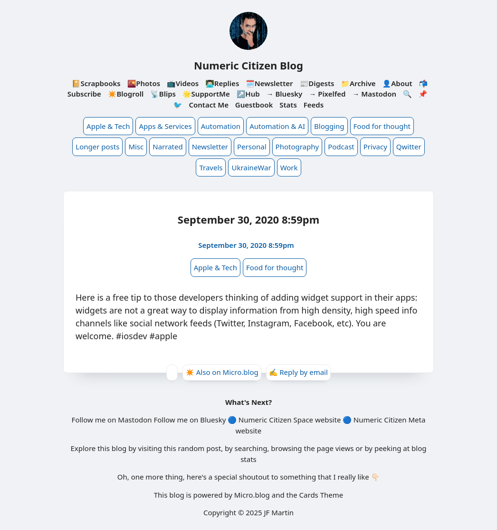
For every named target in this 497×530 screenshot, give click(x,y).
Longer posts (97, 146)
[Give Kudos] (172, 372)
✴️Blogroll (125, 93)
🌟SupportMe (206, 93)
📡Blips (163, 93)
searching (251, 448)
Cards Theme (321, 495)
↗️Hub (248, 93)
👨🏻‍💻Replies (222, 83)
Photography (297, 146)
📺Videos (183, 83)
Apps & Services (165, 126)
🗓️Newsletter (269, 83)
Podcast (341, 146)
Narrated (167, 146)
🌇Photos (143, 83)
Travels (210, 167)
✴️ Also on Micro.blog (221, 372)
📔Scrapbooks (96, 83)
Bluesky (213, 419)
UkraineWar (251, 167)
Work (289, 167)
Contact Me (209, 104)
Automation (220, 126)
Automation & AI (277, 126)
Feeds (314, 104)
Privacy (375, 146)
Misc (135, 146)
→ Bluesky (285, 93)
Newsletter (210, 146)
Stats (288, 104)
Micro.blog (252, 495)
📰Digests (316, 83)
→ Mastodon (374, 93)
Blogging (329, 126)
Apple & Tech (108, 126)
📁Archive (358, 83)
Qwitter (408, 146)
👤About (397, 83)
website (328, 419)
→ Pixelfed (327, 93)
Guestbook (254, 104)
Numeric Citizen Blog (248, 65)
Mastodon (135, 419)
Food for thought (382, 126)
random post (199, 448)
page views (335, 448)
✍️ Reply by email (298, 372)
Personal (252, 146)
